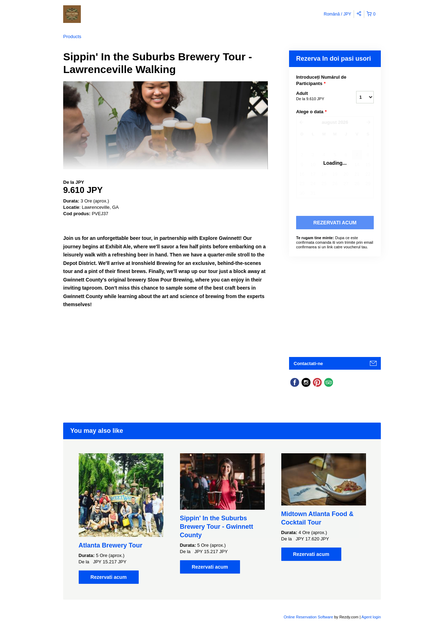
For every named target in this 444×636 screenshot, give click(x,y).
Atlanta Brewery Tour (111, 545)
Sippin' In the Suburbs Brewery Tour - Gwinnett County (216, 527)
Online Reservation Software (308, 617)
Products (72, 36)
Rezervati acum (108, 577)
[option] (121, 519)
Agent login (371, 617)
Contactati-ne (308, 363)
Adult (317, 96)
